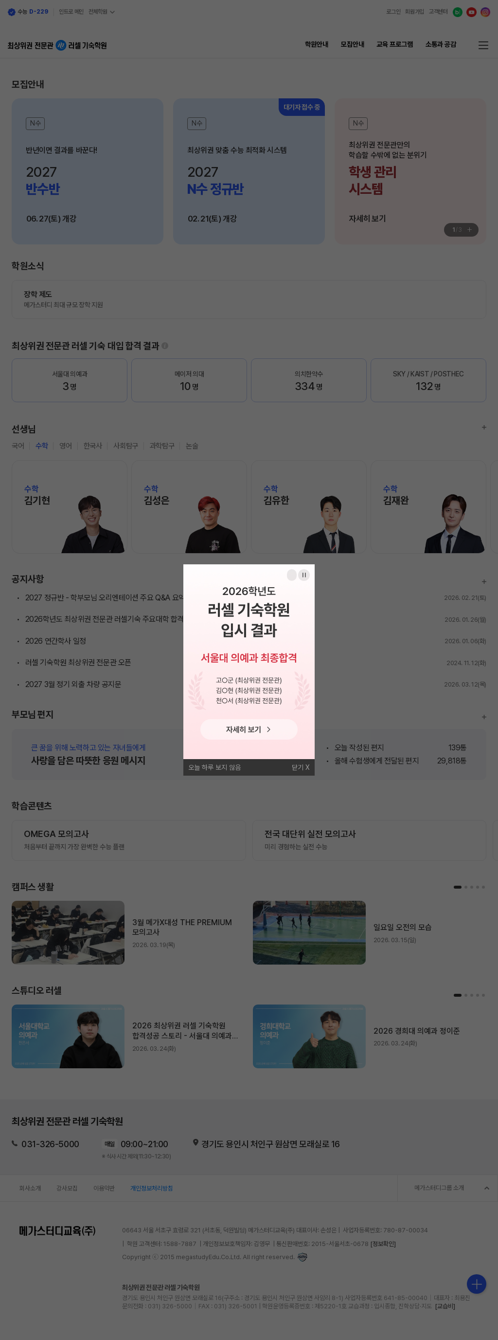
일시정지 (304, 575)
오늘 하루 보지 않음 (214, 767)
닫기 (297, 767)
